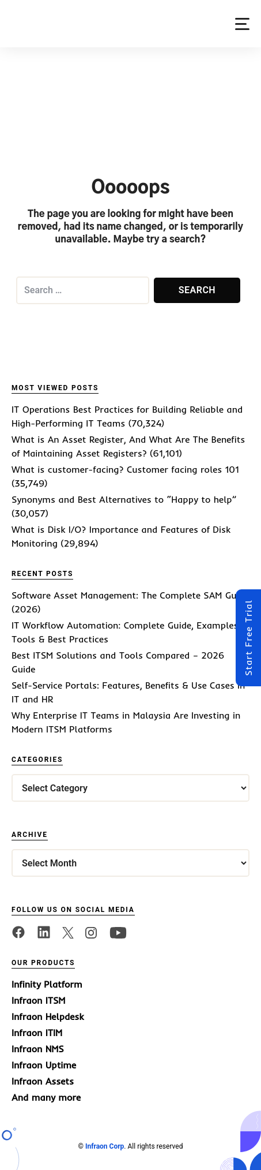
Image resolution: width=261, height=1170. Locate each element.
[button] (242, 24)
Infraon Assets (43, 1081)
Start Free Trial (248, 638)
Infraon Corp (104, 1146)
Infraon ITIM (37, 1032)
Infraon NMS (38, 1049)
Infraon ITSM (38, 1000)
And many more (46, 1097)
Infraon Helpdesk (48, 1016)
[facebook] (18, 931)
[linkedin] (44, 931)
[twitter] (68, 932)
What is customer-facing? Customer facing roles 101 (125, 469)
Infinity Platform (47, 984)
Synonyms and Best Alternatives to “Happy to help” (124, 499)
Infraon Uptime (44, 1065)
